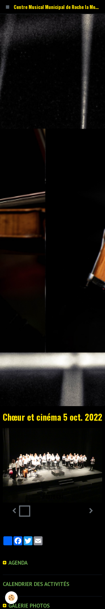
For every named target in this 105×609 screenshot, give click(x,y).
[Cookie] (11, 597)
